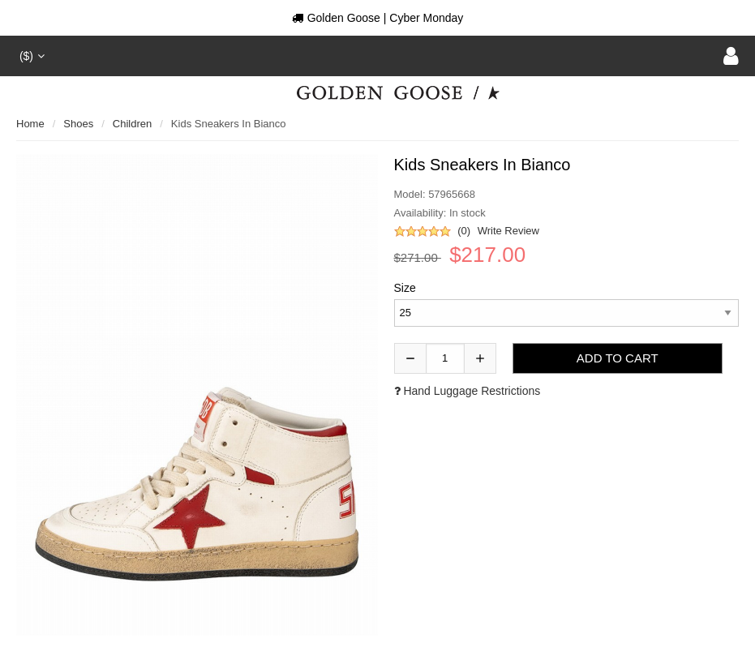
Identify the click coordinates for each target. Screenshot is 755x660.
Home (30, 124)
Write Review (508, 231)
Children (132, 124)
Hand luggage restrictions (467, 390)
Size (405, 287)
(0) (463, 231)
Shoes (78, 124)
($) (30, 55)
